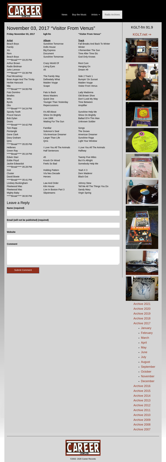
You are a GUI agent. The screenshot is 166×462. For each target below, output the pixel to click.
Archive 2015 (141, 391)
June (144, 352)
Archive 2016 (141, 386)
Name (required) (15, 208)
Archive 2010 (141, 415)
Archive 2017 (141, 323)
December (147, 381)
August (145, 362)
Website (11, 232)
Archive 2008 (141, 424)
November (147, 376)
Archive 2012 (141, 405)
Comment (12, 244)
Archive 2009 (141, 420)
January (146, 328)
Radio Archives (112, 14)
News (64, 14)
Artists (95, 14)
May (144, 347)
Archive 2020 (141, 308)
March (145, 337)
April (144, 342)
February (147, 333)
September (148, 366)
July (143, 357)
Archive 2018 (141, 318)
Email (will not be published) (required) (28, 220)
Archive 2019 (141, 313)
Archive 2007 (141, 429)
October (146, 371)
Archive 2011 (141, 410)
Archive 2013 (141, 400)
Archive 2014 (141, 395)
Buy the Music (79, 14)
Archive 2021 (141, 304)
